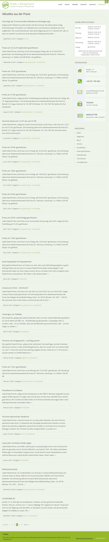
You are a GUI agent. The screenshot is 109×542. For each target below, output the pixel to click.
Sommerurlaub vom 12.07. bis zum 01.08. (19, 121)
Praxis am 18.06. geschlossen (14, 171)
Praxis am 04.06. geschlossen (14, 194)
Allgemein (25, 358)
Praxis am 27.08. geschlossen (14, 94)
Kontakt (83, 4)
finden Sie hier (95, 55)
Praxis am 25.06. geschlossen (14, 147)
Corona (26, 39)
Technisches (81, 159)
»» (54, 34)
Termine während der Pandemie (15, 416)
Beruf (79, 140)
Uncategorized (24, 332)
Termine (75, 4)
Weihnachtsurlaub (9, 469)
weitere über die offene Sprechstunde (90, 51)
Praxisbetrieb (41, 62)
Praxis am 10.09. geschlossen (14, 71)
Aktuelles (102, 4)
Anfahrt (92, 4)
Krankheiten (81, 148)
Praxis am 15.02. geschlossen (14, 367)
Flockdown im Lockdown (12, 390)
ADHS (79, 133)
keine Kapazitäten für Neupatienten (17, 261)
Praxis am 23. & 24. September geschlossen (20, 48)
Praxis (67, 4)
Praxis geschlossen (30, 62)
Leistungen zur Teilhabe (12, 314)
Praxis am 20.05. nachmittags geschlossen (19, 217)
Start (60, 4)
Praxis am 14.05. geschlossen (14, 238)
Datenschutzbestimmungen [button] (84, 538)
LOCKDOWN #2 (8, 498)
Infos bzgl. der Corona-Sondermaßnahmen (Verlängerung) (26, 21)
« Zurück (5, 524)
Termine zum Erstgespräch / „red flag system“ (21, 340)
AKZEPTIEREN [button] (100, 538)
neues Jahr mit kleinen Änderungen (16, 443)
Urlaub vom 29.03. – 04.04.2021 (15, 288)
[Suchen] (106, 2)
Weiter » (26, 524)
